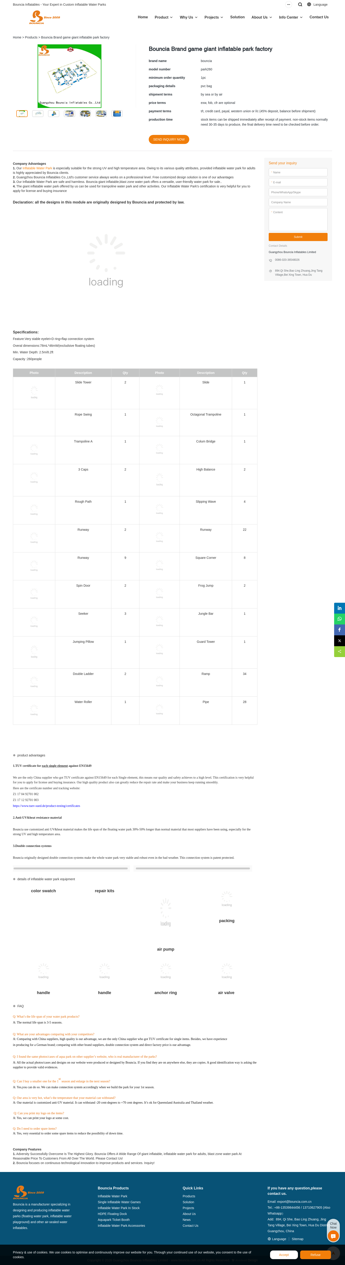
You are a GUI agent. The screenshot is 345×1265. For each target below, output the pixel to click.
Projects (212, 17)
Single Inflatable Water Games (119, 1202)
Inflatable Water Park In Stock (119, 1208)
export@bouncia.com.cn (294, 1201)
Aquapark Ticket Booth (114, 1220)
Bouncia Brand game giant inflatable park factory (75, 37)
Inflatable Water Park (37, 168)
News (187, 1220)
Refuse (316, 1255)
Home (143, 17)
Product (161, 17)
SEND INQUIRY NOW (169, 139)
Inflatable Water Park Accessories (121, 1225)
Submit (298, 237)
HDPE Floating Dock (112, 1214)
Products (31, 37)
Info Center (288, 17)
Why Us (186, 17)
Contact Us (319, 17)
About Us (260, 17)
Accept (284, 1255)
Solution (237, 17)
